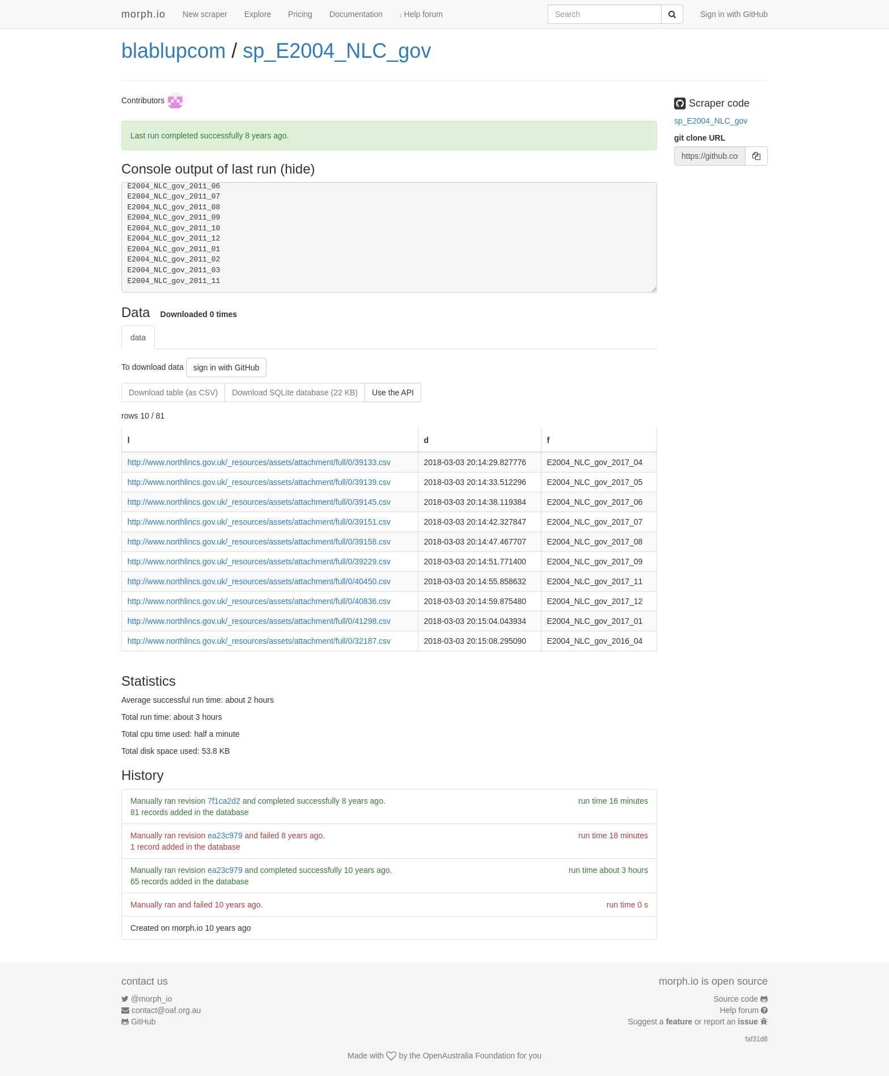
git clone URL (699, 137)
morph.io (143, 14)
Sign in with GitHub (734, 14)
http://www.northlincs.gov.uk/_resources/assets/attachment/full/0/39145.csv (259, 502)
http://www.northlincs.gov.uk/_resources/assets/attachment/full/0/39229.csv (259, 561)
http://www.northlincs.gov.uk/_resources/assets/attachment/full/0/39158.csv (259, 541)
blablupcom (173, 50)
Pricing (300, 14)
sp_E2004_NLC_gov (337, 50)
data (138, 337)
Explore (257, 14)
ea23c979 (225, 835)
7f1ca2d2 (224, 800)
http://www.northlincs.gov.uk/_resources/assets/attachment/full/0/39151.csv (259, 521)
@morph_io (151, 998)
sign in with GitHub (226, 367)
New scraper (205, 14)
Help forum (421, 14)
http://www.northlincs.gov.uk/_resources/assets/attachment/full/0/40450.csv (259, 581)
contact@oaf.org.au (166, 1010)
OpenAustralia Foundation (469, 1055)
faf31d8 (756, 1039)
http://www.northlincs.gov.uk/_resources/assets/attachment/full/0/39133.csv (259, 462)
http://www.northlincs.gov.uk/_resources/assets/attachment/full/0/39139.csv (259, 482)
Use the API (393, 392)
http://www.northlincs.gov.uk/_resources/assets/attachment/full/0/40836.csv (259, 601)
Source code (736, 998)
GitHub (143, 1021)
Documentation (356, 14)
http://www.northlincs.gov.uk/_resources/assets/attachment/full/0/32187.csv (259, 640)
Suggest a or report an (694, 1021)
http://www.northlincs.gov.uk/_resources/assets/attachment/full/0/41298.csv (259, 621)
